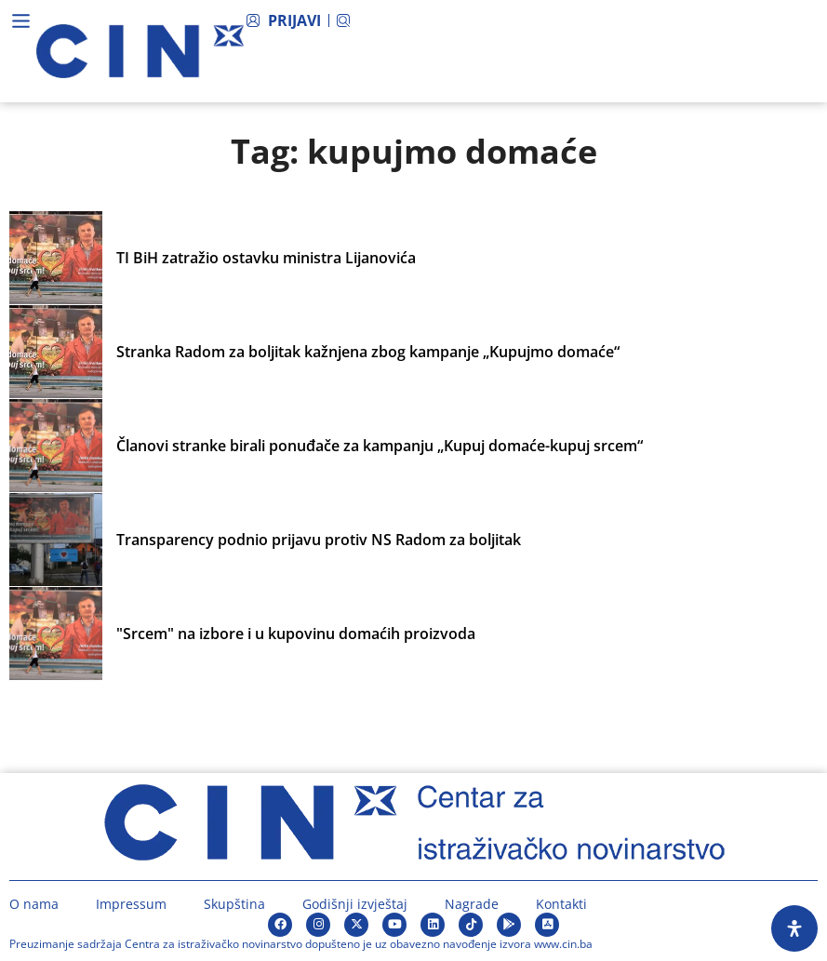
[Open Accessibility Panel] (794, 928)
